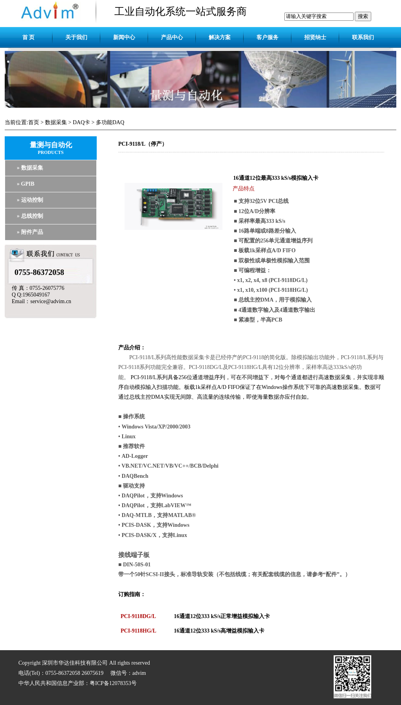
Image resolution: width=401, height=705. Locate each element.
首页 (33, 122)
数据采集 (56, 122)
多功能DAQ (110, 122)
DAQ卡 (81, 122)
